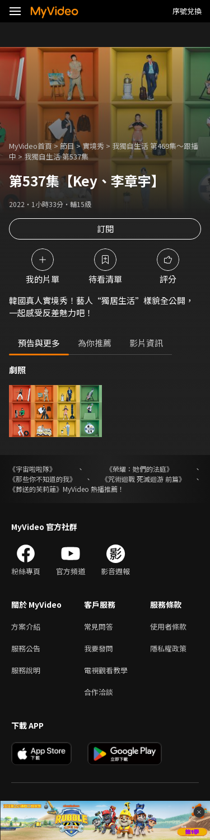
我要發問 (98, 648)
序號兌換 (187, 11)
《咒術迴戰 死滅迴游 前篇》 (143, 479)
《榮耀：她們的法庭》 (139, 468)
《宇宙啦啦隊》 (32, 468)
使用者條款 (168, 626)
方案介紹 (25, 626)
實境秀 (93, 145)
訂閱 (105, 228)
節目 (67, 145)
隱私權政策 (168, 648)
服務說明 (25, 670)
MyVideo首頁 (30, 145)
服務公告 (25, 648)
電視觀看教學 (106, 670)
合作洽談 (98, 692)
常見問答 (98, 626)
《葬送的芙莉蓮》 (36, 489)
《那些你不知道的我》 (42, 479)
